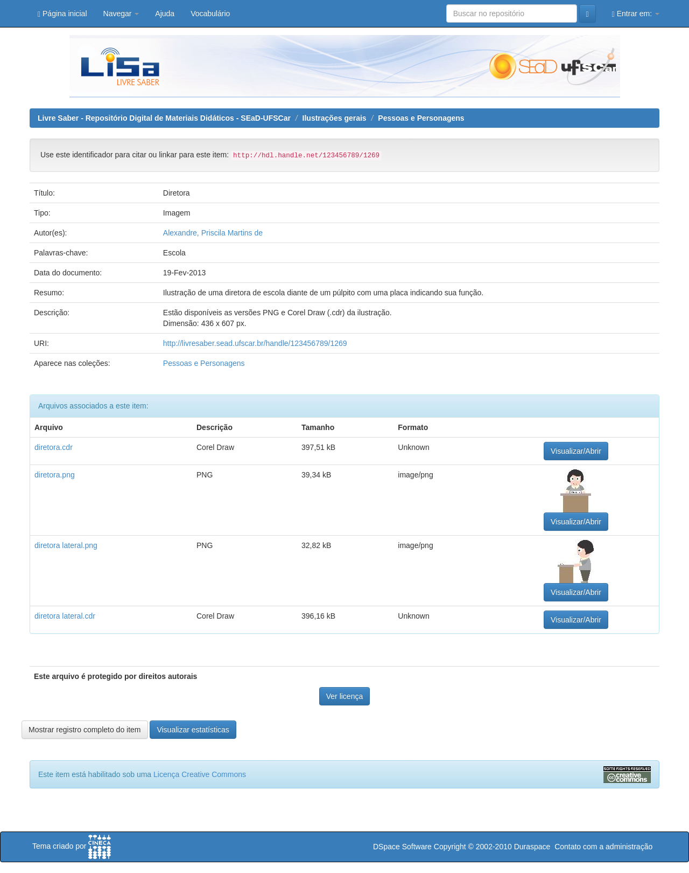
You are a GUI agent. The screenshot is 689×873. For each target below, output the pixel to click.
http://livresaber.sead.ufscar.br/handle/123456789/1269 (255, 343)
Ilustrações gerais (335, 118)
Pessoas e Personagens (421, 118)
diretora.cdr (53, 447)
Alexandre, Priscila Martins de (213, 232)
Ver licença (344, 696)
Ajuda (164, 13)
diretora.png (54, 474)
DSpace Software (402, 846)
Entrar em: (635, 13)
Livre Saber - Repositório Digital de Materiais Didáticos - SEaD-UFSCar (164, 118)
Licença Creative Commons (199, 774)
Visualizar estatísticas (193, 729)
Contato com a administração (603, 846)
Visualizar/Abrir (576, 451)
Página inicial (62, 13)
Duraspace (532, 846)
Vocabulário (210, 13)
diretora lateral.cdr (64, 616)
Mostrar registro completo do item (85, 729)
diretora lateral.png (65, 545)
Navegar (121, 13)
